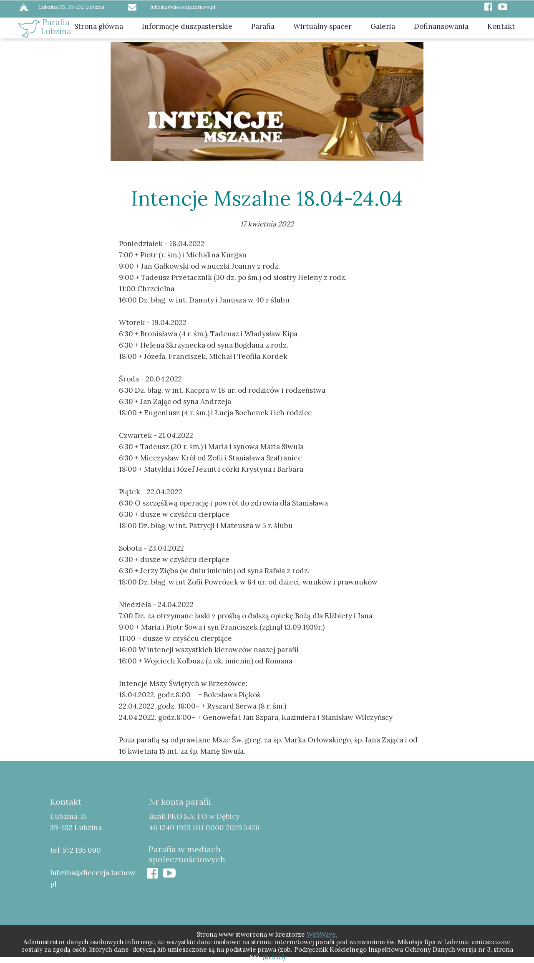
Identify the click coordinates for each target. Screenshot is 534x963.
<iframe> (402, 853)
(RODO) (273, 957)
